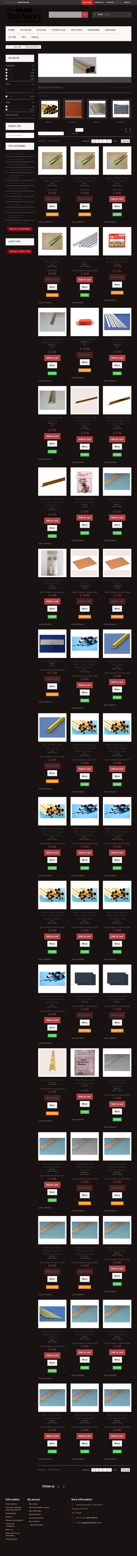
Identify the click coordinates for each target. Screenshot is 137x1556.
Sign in (127, 2)
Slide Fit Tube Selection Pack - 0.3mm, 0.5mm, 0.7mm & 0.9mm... (52, 831)
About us (9, 1530)
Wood (97, 122)
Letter (12, 37)
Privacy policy (11, 1539)
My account (33, 1499)
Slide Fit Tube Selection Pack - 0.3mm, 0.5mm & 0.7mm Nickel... (117, 831)
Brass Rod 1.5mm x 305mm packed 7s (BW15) (52, 1334)
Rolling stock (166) (17, 183)
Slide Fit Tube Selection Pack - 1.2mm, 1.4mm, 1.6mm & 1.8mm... (52, 915)
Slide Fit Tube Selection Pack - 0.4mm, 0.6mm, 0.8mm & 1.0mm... (84, 664)
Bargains (110, 29)
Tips (23, 37)
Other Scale (59, 29)
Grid (126, 130)
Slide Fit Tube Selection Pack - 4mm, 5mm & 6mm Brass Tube (117, 748)
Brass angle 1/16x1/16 (52, 1080)
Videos (35, 37)
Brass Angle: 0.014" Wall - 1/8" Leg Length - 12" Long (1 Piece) (85, 420)
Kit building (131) (17, 154)
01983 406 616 (92, 1518)
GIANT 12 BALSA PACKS (85, 339)
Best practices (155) (18, 223)
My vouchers (34, 1521)
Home (11, 29)
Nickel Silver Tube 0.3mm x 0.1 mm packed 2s (85, 1166)
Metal (49, 122)
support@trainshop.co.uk (91, 1523)
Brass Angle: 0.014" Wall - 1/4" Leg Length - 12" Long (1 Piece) (52, 502)
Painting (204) (15, 194)
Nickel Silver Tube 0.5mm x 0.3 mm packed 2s (117, 1083)
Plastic (73, 122)
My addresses (35, 1514)
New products (11, 1504)
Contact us (98, 2)
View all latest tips (19, 251)
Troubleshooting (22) (18, 188)
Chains (121, 122)
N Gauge (41, 29)
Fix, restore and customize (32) (15, 216)
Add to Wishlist (45, 222)
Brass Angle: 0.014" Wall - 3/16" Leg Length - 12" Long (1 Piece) (117, 420)
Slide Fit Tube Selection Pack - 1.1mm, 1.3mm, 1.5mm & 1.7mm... (84, 915)
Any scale (17, 47)
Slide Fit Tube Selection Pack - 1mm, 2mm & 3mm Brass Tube (117, 915)
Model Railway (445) (18, 164)
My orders (33, 1504)
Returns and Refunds (14, 1520)
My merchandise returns (39, 1507)
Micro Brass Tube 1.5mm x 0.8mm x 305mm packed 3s (117, 1166)
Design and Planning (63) (20, 170)
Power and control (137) (20, 210)
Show (72, 130)
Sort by (41, 130)
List (130, 130)
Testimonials (11, 1513)
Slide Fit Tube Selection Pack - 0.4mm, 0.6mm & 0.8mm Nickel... (52, 999)
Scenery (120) (15, 199)
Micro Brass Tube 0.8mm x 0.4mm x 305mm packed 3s (52, 1250)
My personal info (36, 1518)
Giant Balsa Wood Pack (52, 661)
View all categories (19, 229)
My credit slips (35, 1511)
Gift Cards (87, 2)
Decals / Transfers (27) (19, 159)
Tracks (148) (15, 204)
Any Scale (76, 29)
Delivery (9, 1517)
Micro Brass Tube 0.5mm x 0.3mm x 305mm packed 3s (85, 1250)
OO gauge (25, 29)
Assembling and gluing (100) (15, 176)
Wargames (94, 29)
